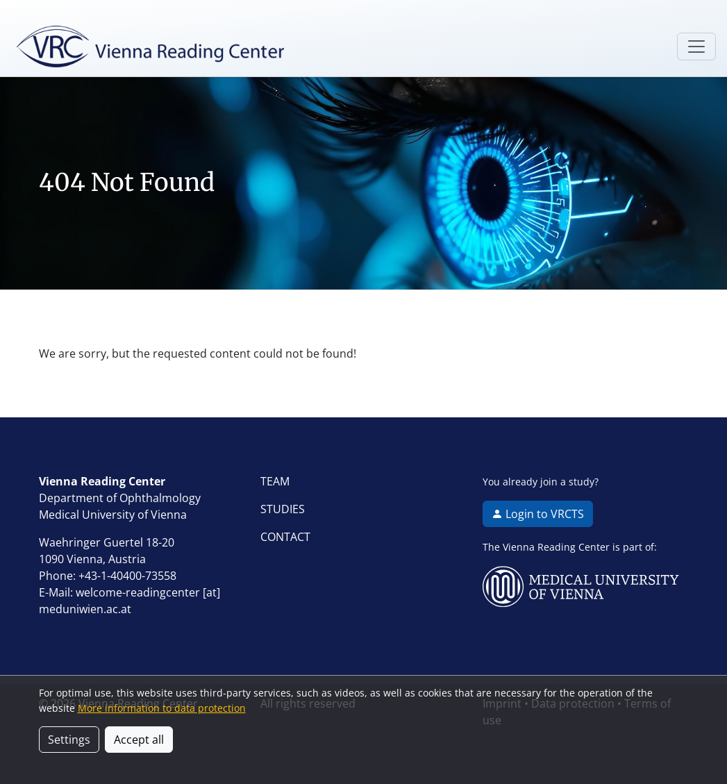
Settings (69, 739)
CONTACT (285, 536)
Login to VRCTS (538, 514)
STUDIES (282, 509)
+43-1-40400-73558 (127, 575)
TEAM (275, 481)
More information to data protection (162, 708)
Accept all (139, 739)
